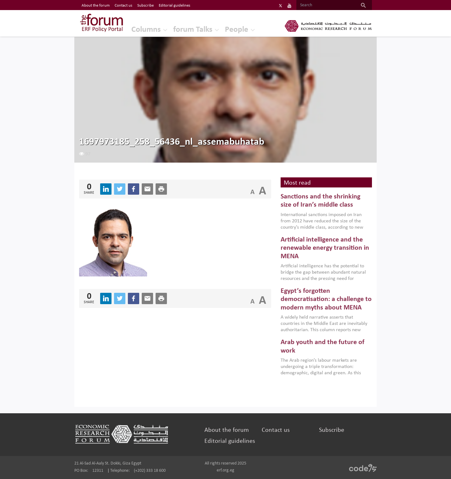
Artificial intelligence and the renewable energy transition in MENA (325, 248)
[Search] (325, 5)
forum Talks (192, 29)
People (236, 29)
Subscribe (331, 430)
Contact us (276, 430)
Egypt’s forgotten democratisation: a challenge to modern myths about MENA (326, 299)
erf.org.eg (225, 470)
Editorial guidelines (229, 441)
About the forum (226, 430)
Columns (146, 29)
